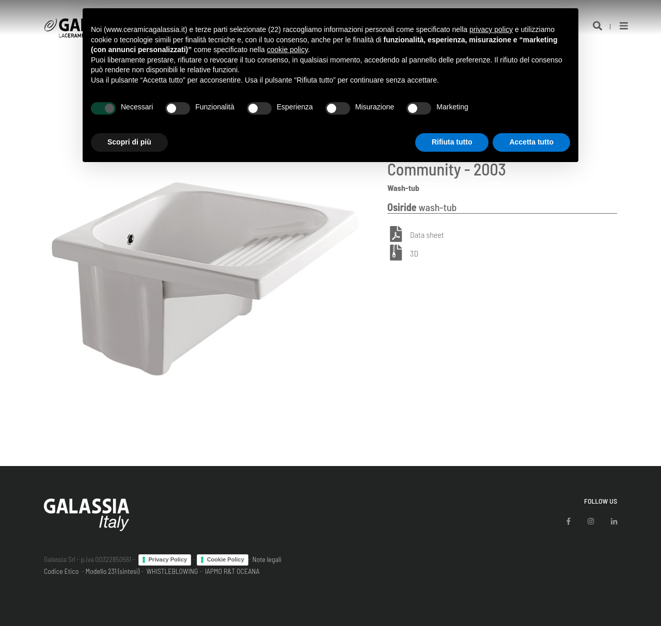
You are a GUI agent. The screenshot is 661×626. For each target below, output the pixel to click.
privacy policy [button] (491, 29)
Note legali (266, 559)
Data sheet (427, 234)
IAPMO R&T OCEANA (232, 571)
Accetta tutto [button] (531, 142)
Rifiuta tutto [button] (452, 142)
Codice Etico (61, 571)
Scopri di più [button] (129, 142)
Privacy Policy (168, 559)
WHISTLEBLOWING (172, 571)
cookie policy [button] (287, 49)
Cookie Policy (225, 559)
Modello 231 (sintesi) (113, 571)
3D (414, 253)
